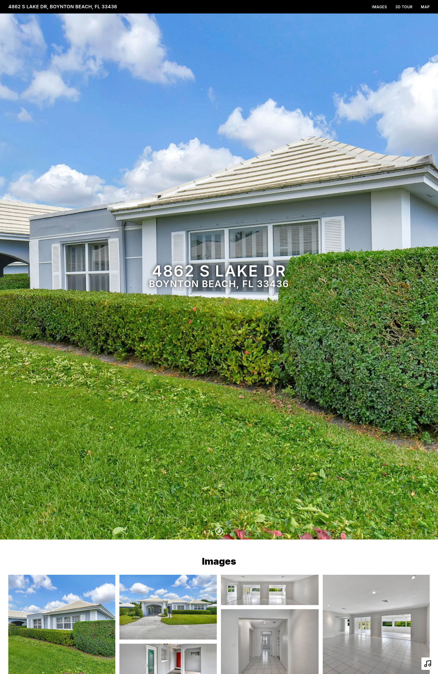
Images (379, 7)
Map (425, 7)
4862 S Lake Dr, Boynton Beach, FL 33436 (62, 6)
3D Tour (403, 7)
